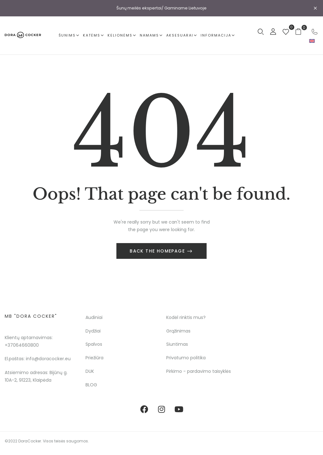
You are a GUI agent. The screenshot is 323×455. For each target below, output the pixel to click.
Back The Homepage (158, 251)
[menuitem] (312, 41)
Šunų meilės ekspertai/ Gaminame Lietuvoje (161, 8)
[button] (300, 31)
